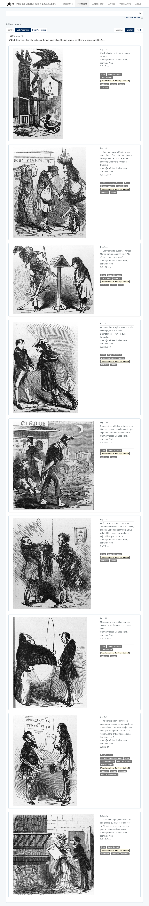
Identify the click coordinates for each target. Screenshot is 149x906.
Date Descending (39, 30)
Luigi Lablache (106, 649)
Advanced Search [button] (132, 17)
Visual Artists (125, 4)
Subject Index (98, 4)
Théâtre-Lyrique (106, 764)
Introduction (67, 4)
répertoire (122, 771)
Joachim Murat (122, 186)
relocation (104, 87)
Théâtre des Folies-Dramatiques (112, 358)
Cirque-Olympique (114, 74)
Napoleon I (117, 278)
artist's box (105, 854)
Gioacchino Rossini (124, 761)
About (138, 4)
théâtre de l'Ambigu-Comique (111, 183)
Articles (111, 4)
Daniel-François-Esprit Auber (111, 758)
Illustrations (82, 4)
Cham (103, 74)
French (138, 30)
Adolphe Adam (106, 755)
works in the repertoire (109, 774)
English (130, 30)
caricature (104, 84)
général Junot (106, 278)
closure (121, 84)
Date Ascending (23, 30)
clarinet (113, 84)
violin (121, 285)
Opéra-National (106, 77)
